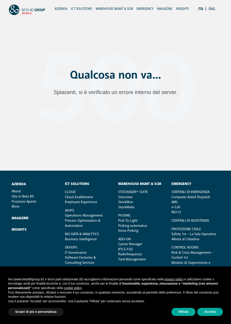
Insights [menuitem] (182, 9)
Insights (19, 229)
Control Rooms (185, 247)
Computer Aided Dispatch (190, 197)
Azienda (19, 184)
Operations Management (84, 215)
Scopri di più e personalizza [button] (35, 311)
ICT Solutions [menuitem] (81, 9)
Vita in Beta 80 (23, 196)
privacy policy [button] (174, 279)
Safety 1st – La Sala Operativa (193, 234)
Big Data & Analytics (82, 234)
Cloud (70, 192)
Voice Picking (128, 230)
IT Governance (76, 252)
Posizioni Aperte (24, 201)
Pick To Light (127, 220)
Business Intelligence (81, 239)
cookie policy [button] (73, 288)
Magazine (20, 218)
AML (174, 202)
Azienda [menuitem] (61, 9)
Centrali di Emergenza (190, 192)
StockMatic (126, 207)
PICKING (124, 215)
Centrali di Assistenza (190, 220)
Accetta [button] (210, 311)
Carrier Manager (130, 244)
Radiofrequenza (130, 254)
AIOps (69, 210)
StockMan (125, 202)
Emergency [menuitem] (145, 9)
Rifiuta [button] (183, 311)
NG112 (176, 212)
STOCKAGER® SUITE (133, 192)
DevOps (71, 247)
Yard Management (132, 259)
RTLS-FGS (125, 249)
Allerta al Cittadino (185, 239)
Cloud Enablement (79, 197)
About (16, 191)
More (15, 206)
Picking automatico (132, 225)
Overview (125, 197)
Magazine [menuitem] (164, 9)
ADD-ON (124, 239)
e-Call (175, 207)
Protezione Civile (186, 229)
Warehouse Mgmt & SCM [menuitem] (114, 9)
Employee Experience (81, 202)
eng (212, 8)
